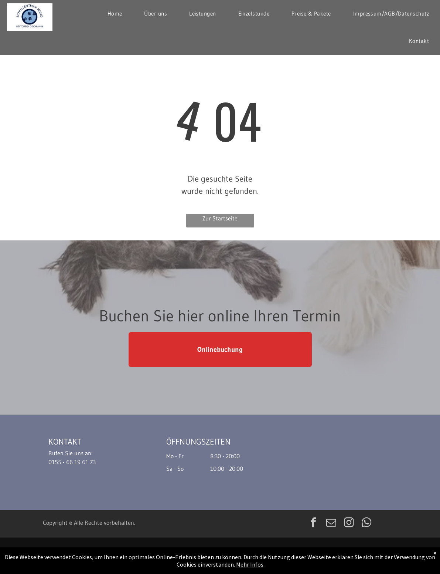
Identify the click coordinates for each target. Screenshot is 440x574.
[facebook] (313, 523)
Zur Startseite (220, 218)
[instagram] (349, 523)
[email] (331, 523)
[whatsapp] (366, 523)
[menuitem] (114, 13)
